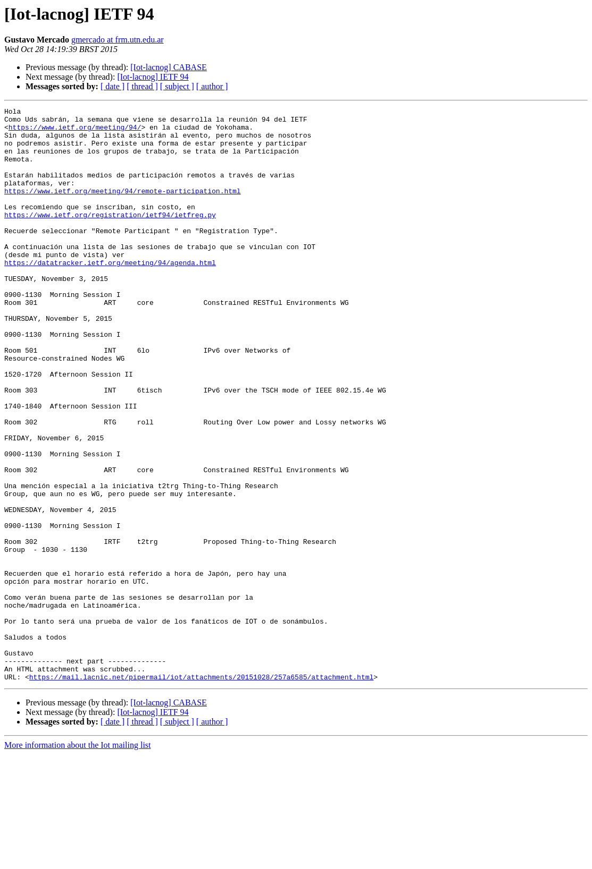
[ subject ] (177, 86)
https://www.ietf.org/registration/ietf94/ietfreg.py (110, 237)
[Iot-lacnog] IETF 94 (152, 76)
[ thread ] (142, 86)
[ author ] (212, 86)
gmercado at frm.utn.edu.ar (117, 39)
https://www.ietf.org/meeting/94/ (75, 132)
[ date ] (112, 86)
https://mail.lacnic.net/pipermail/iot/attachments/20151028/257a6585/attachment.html (201, 791)
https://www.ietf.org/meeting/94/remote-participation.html (122, 208)
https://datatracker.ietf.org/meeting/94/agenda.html (110, 294)
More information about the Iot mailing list (77, 859)
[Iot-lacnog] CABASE (168, 67)
